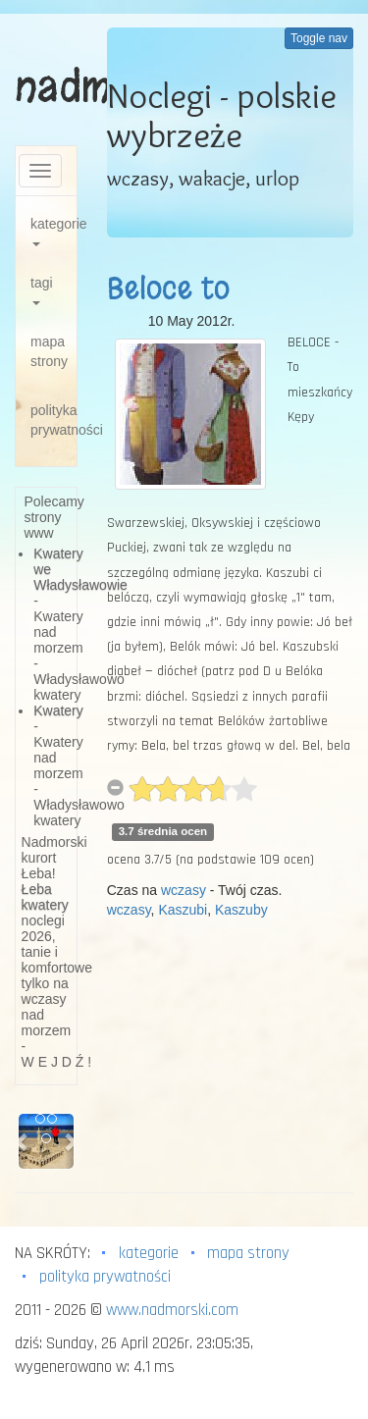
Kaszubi (182, 910)
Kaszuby (241, 910)
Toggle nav (318, 38)
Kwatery (58, 710)
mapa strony (49, 351)
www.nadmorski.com (172, 1310)
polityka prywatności (53, 420)
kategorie (53, 231)
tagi (41, 290)
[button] (22, 1141)
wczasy (183, 890)
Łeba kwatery (45, 897)
